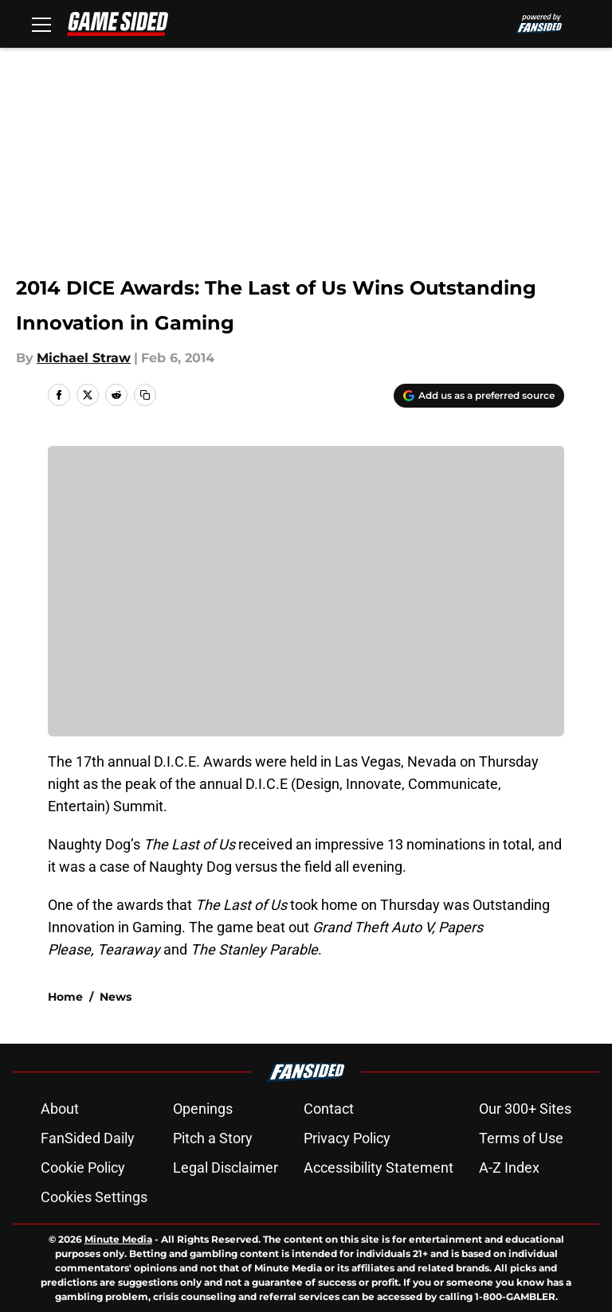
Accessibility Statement (378, 1167)
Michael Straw (84, 357)
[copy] (145, 395)
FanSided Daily (88, 1138)
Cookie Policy (83, 1167)
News (115, 997)
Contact (329, 1108)
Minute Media (118, 1239)
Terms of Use (521, 1138)
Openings (203, 1108)
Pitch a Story (213, 1138)
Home (65, 997)
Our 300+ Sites (525, 1108)
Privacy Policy (347, 1138)
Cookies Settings (94, 1197)
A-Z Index (509, 1167)
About (60, 1108)
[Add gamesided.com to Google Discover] (479, 396)
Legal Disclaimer (225, 1167)
